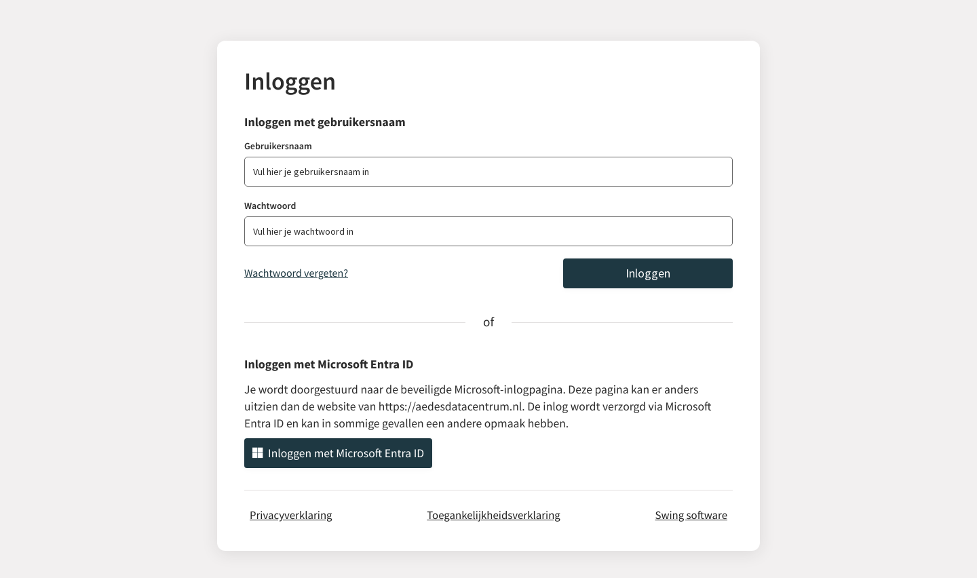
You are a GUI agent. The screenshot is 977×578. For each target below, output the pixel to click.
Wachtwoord (270, 205)
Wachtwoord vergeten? (296, 273)
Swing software (691, 514)
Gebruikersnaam (278, 146)
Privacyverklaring (291, 514)
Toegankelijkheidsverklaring (493, 514)
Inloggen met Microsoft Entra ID (338, 453)
